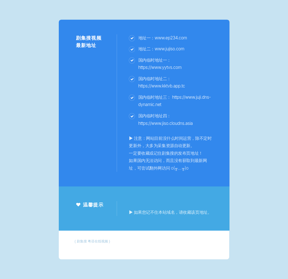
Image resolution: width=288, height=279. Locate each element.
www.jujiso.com (169, 48)
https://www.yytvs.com (160, 67)
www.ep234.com (171, 37)
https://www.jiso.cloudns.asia (165, 123)
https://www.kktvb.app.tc (161, 86)
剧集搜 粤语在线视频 (92, 241)
